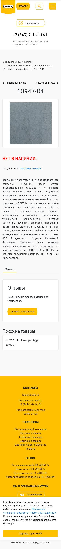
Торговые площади (30, 433)
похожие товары (30, 168)
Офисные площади (30, 440)
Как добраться (30, 394)
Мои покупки (30, 23)
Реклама (30, 448)
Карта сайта (16, 542)
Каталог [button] (23, 6)
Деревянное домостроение (30, 444)
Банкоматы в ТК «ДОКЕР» (30, 469)
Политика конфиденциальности (36, 542)
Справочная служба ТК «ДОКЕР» (30, 465)
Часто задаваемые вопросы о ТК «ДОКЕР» (30, 476)
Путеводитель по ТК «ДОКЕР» (31, 473)
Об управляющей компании (30, 429)
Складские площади (30, 436)
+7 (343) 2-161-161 (30, 35)
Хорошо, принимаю (30, 533)
